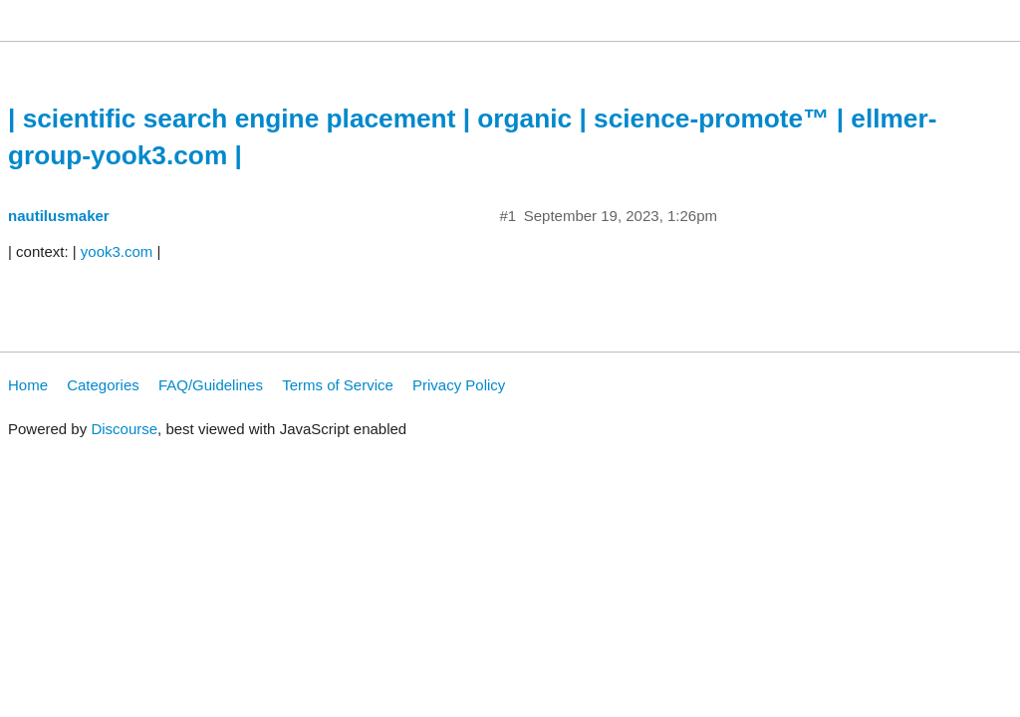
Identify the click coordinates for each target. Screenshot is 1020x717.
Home (28, 384)
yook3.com (117, 251)
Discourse (124, 428)
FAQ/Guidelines (210, 384)
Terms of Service (337, 384)
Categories (103, 384)
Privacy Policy (458, 384)
